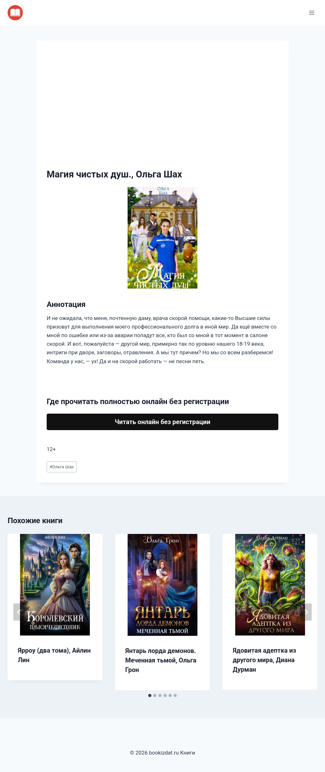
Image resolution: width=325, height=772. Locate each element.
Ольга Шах (62, 466)
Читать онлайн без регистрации (162, 422)
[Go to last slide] (19, 612)
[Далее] (306, 612)
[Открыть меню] (311, 12)
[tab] (149, 695)
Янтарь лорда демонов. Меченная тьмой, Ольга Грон (160, 660)
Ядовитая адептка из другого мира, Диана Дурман (264, 660)
